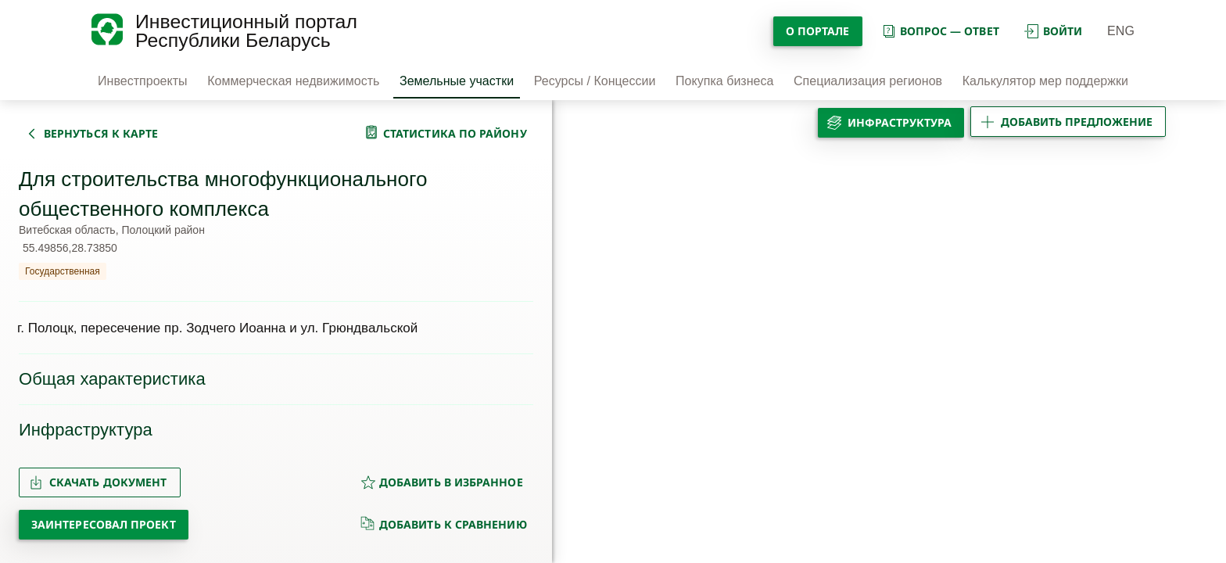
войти (1053, 30)
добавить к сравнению (443, 524)
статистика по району (455, 133)
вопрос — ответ (940, 30)
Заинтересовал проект (103, 524)
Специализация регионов (868, 81)
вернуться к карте (101, 133)
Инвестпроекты (143, 81)
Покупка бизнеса (724, 81)
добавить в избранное (441, 482)
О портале (818, 30)
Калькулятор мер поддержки (1045, 81)
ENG (1121, 31)
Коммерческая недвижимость (293, 81)
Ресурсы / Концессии (595, 81)
